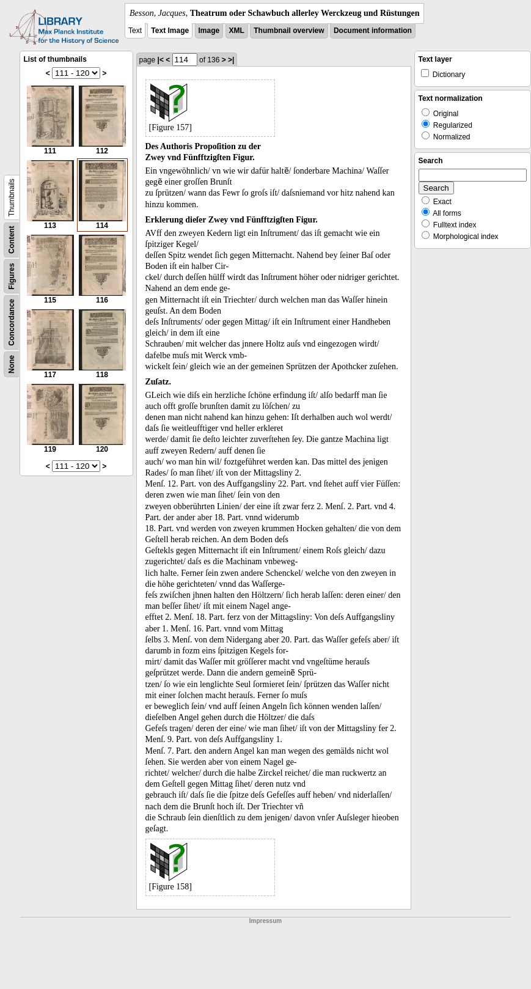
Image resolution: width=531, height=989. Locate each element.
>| (231, 60)
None (11, 364)
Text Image (170, 30)
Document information (373, 30)
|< (161, 60)
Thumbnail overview (289, 30)
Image (209, 30)
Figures (11, 276)
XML (236, 30)
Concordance (11, 322)
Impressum (265, 920)
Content (11, 240)
